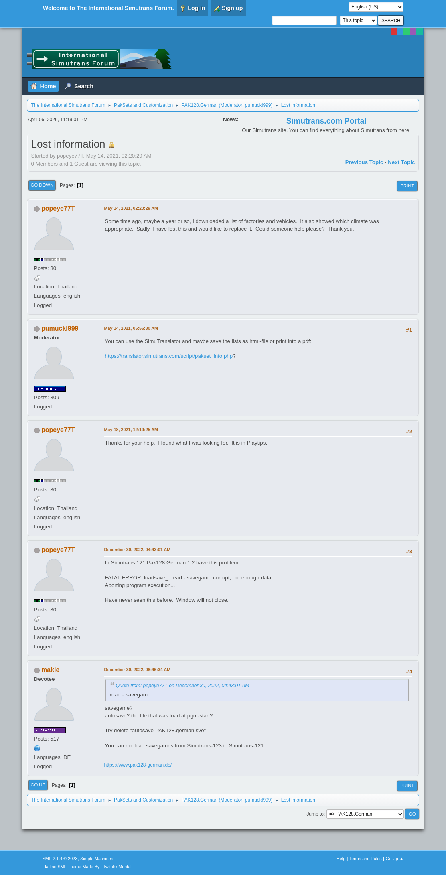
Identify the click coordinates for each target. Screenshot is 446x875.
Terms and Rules (365, 858)
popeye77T (58, 208)
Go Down (42, 185)
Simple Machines (96, 858)
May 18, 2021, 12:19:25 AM (131, 429)
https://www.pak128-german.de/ (138, 765)
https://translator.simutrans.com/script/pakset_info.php (169, 356)
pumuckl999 (258, 105)
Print (407, 185)
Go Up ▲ (395, 858)
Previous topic (364, 162)
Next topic (401, 162)
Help (341, 858)
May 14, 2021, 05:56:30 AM (131, 328)
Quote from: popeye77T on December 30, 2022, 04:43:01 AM (182, 685)
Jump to (315, 814)
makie (50, 669)
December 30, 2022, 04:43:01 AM (137, 549)
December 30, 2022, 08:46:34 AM (137, 669)
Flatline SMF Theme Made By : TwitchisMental (87, 866)
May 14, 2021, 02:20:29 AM (131, 208)
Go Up (38, 784)
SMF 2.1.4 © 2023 (60, 858)
